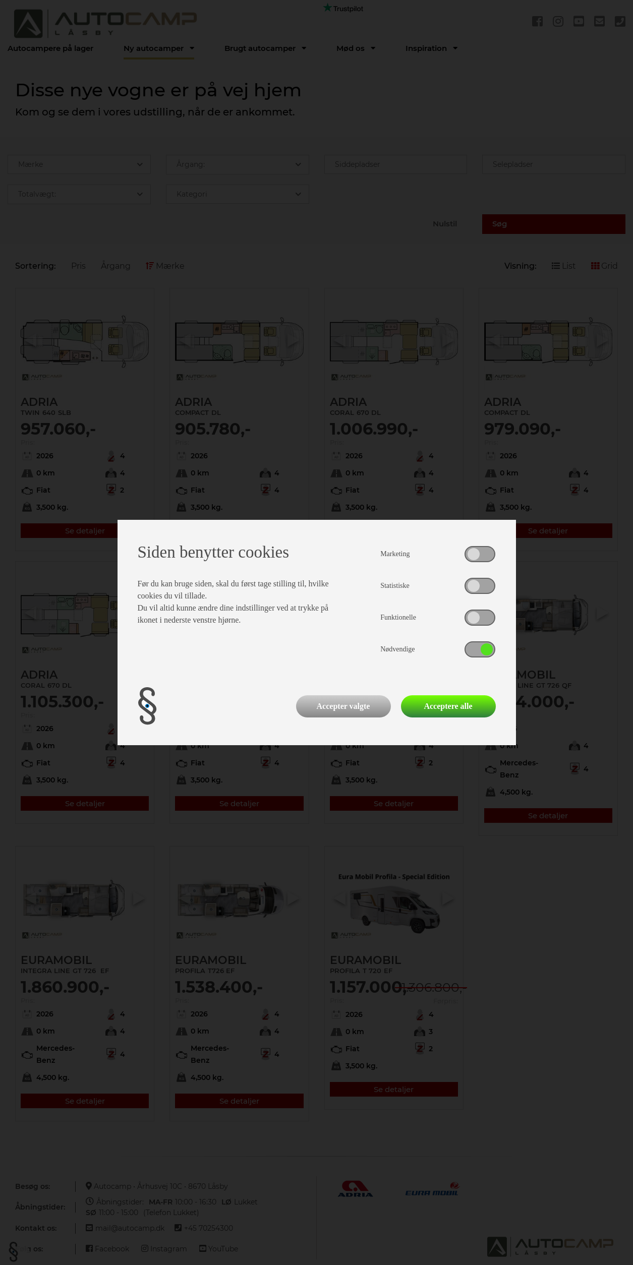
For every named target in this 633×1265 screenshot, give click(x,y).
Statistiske (395, 585)
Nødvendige (397, 649)
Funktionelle (398, 617)
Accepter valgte (343, 706)
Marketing (395, 554)
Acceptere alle (448, 706)
